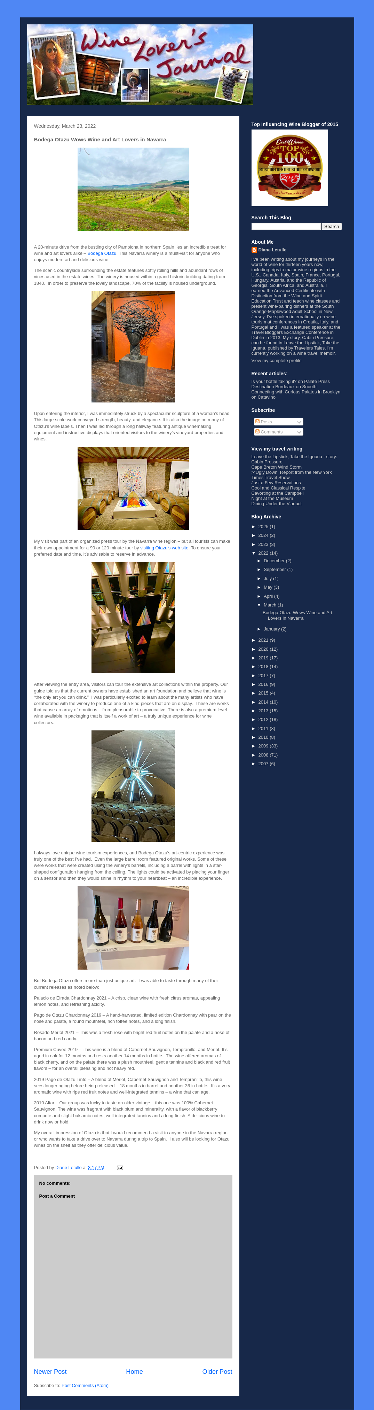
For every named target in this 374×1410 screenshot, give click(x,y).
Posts (263, 421)
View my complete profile (277, 360)
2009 (264, 746)
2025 (264, 526)
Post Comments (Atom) (85, 1385)
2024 (264, 535)
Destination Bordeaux (273, 386)
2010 (264, 737)
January (272, 629)
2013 (264, 710)
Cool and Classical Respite (278, 488)
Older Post (217, 1371)
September (275, 569)
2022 (264, 553)
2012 (264, 719)
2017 (264, 675)
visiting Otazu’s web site (164, 547)
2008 (264, 755)
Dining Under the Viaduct (277, 503)
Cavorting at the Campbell (278, 493)
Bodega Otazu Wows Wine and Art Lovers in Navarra (297, 615)
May (268, 587)
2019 (264, 657)
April (269, 596)
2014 (264, 702)
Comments (269, 431)
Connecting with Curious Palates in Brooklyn (296, 391)
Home (134, 1371)
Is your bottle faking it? (274, 381)
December (275, 560)
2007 (264, 763)
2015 (264, 693)
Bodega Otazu (101, 253)
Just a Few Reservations (276, 482)
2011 (264, 728)
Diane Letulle (272, 249)
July (268, 578)
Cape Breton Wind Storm (277, 467)
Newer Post (50, 1371)
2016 (264, 684)
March (271, 605)
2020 (264, 649)
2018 (264, 666)
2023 (264, 544)
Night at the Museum (272, 498)
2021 (264, 640)
